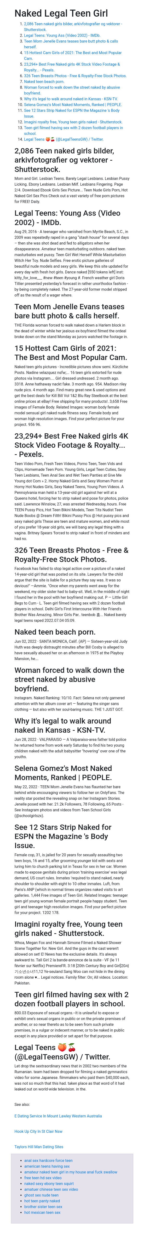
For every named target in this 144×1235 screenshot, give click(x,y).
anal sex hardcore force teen (48, 1160)
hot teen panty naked (42, 1201)
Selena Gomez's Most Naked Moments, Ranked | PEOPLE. (73, 104)
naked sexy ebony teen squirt (49, 1183)
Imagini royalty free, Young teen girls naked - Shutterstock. (73, 122)
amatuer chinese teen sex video (51, 1189)
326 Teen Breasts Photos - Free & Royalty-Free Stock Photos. (75, 76)
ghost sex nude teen (41, 1195)
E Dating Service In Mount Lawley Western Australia (58, 1116)
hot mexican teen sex (42, 1212)
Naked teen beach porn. (44, 81)
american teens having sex (47, 1166)
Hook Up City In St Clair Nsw (39, 1131)
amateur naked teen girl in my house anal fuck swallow (70, 1172)
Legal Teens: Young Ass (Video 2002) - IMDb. (62, 35)
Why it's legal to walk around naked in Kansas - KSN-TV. (71, 99)
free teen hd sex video (43, 1178)
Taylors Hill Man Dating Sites (39, 1147)
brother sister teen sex (43, 1206)
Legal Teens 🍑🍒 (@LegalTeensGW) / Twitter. (64, 139)
